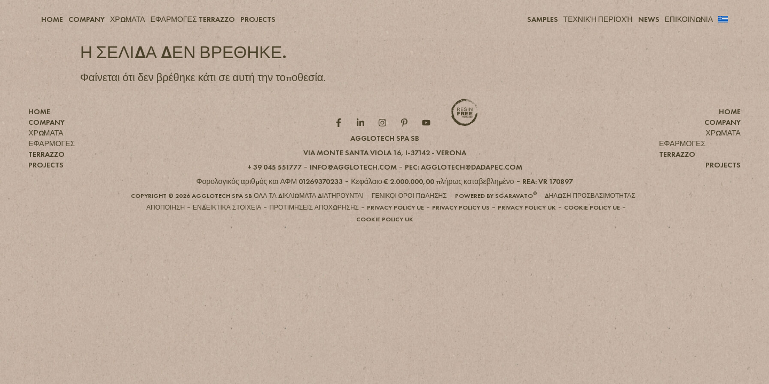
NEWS (649, 19)
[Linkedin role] (363, 140)
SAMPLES (542, 19)
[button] (384, 170)
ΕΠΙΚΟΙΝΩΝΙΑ (689, 19)
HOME (52, 19)
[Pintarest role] (406, 140)
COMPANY (86, 19)
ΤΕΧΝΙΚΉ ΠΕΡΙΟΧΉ (598, 19)
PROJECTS (258, 19)
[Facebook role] (341, 140)
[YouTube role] (428, 140)
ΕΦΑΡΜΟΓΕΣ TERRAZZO (193, 19)
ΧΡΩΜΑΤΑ (127, 19)
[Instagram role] (384, 140)
